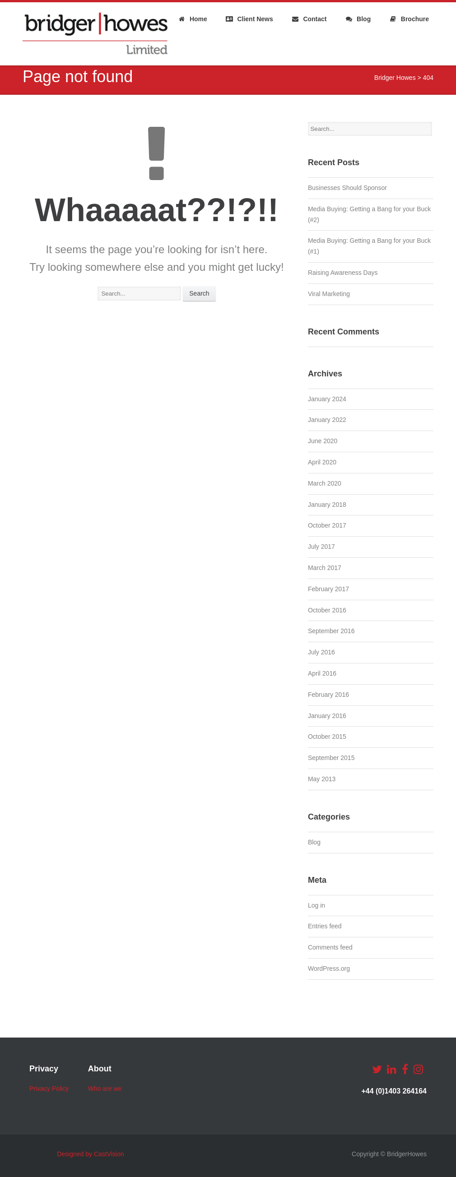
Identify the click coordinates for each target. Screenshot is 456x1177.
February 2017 (328, 589)
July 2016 (321, 652)
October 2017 (327, 525)
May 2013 (321, 779)
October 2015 (327, 736)
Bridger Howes (395, 77)
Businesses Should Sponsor (347, 187)
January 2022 (327, 419)
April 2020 (322, 462)
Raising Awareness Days (343, 272)
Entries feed (325, 926)
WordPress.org (329, 968)
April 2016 (322, 673)
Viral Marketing (329, 293)
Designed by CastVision (90, 1154)
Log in (316, 905)
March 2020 (324, 483)
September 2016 (331, 631)
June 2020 (322, 441)
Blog (314, 842)
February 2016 (328, 694)
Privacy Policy (49, 1088)
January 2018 (327, 504)
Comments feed (330, 947)
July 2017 (321, 546)
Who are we (105, 1088)
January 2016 (327, 715)
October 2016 (327, 610)
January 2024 (327, 399)
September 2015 (331, 757)
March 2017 (324, 567)
